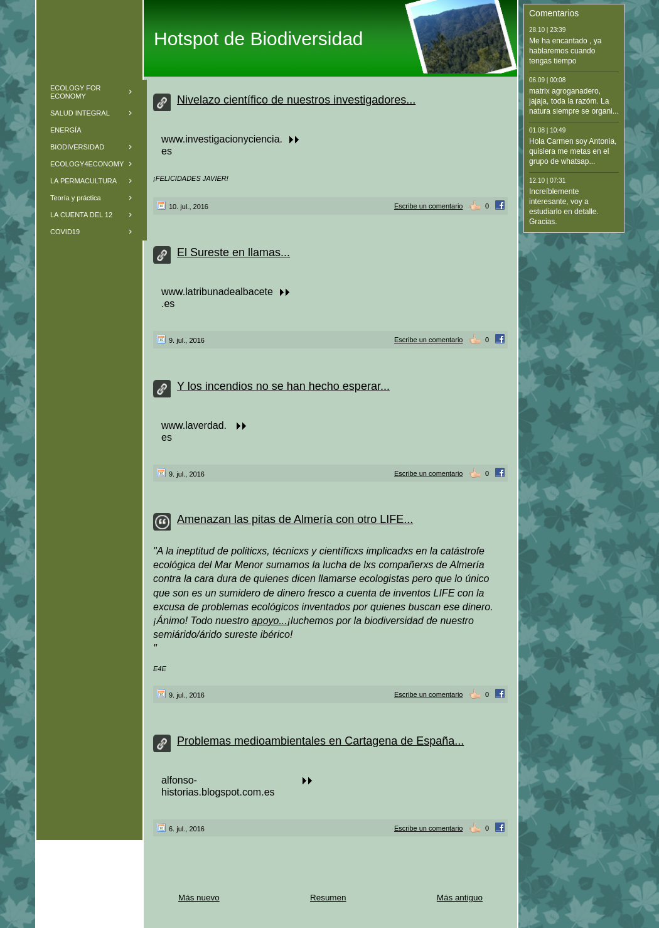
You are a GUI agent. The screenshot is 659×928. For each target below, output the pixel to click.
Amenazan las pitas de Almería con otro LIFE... (295, 519)
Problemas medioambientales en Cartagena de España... (320, 741)
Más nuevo (199, 897)
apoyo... (269, 620)
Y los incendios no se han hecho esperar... (283, 386)
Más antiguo (460, 897)
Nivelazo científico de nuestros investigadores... (296, 100)
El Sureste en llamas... (233, 252)
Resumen (328, 897)
